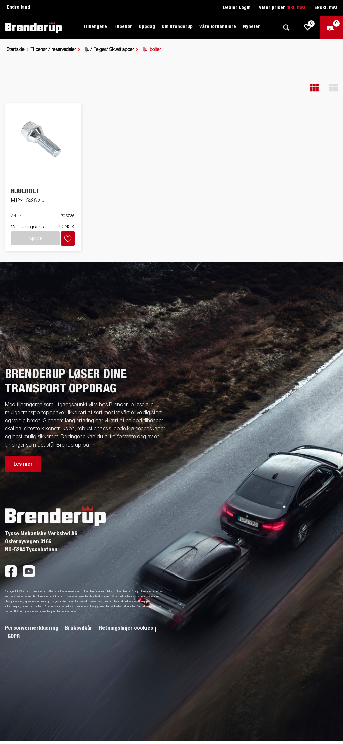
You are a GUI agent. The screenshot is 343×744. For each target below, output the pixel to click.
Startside (15, 49)
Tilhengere (95, 26)
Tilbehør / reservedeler (53, 49)
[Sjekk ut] (331, 27)
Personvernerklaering (32, 628)
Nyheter (251, 26)
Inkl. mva (296, 7)
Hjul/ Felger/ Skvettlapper (108, 49)
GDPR (14, 636)
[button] (314, 87)
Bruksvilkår (79, 628)
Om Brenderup (177, 26)
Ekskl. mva (326, 7)
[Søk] (286, 27)
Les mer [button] (23, 464)
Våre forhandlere (217, 26)
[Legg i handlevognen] (68, 238)
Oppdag (147, 26)
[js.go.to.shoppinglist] (308, 27)
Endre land (18, 7)
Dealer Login (237, 7)
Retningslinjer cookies (126, 628)
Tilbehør (123, 26)
